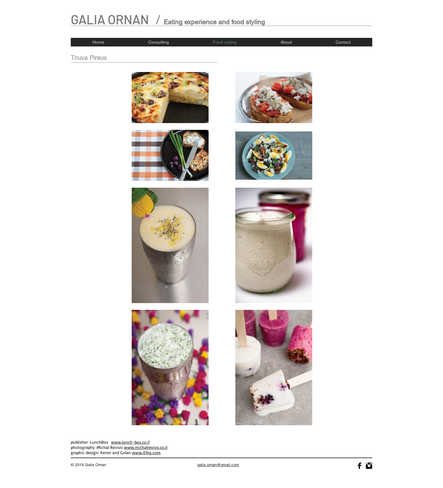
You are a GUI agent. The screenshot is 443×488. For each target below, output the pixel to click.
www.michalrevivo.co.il (145, 447)
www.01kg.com (146, 452)
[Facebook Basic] (359, 465)
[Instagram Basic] (369, 465)
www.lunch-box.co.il (130, 442)
